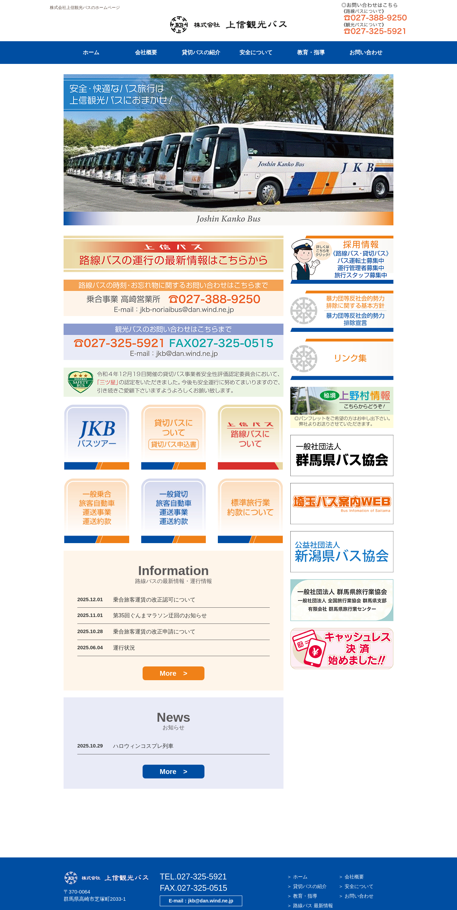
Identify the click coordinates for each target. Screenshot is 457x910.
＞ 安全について (356, 859)
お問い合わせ (365, 52)
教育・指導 (311, 52)
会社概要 (146, 52)
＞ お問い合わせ (356, 868)
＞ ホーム (297, 849)
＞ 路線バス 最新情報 (310, 878)
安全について (255, 52)
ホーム (91, 52)
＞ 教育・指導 (302, 868)
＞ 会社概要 (351, 849)
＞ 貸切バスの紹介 (307, 859)
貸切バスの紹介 (201, 52)
